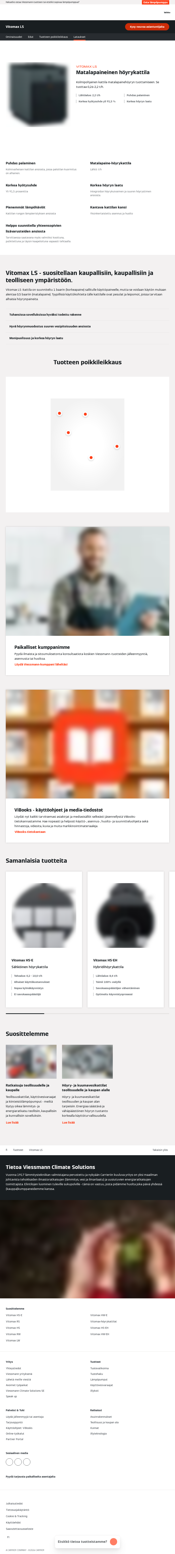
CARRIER (40, 1550)
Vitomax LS (35, 1150)
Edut (30, 37)
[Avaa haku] (158, 12)
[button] (161, 1150)
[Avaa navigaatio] (167, 12)
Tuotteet (18, 1150)
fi (6, 1150)
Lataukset (80, 37)
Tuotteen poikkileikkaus (53, 37)
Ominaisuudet (14, 37)
